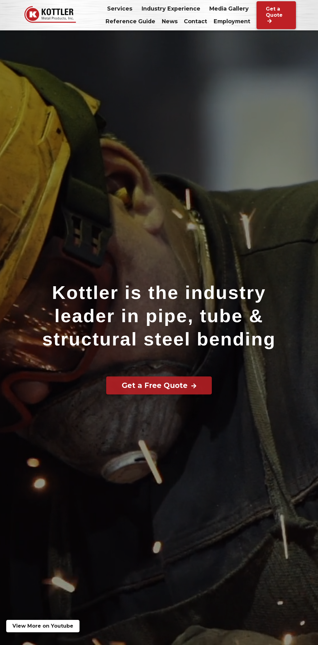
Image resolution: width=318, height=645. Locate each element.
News (170, 21)
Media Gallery (229, 8)
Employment (232, 21)
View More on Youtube (42, 626)
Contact (195, 21)
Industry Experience (171, 8)
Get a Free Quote (159, 385)
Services (119, 8)
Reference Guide (130, 21)
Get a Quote (274, 15)
